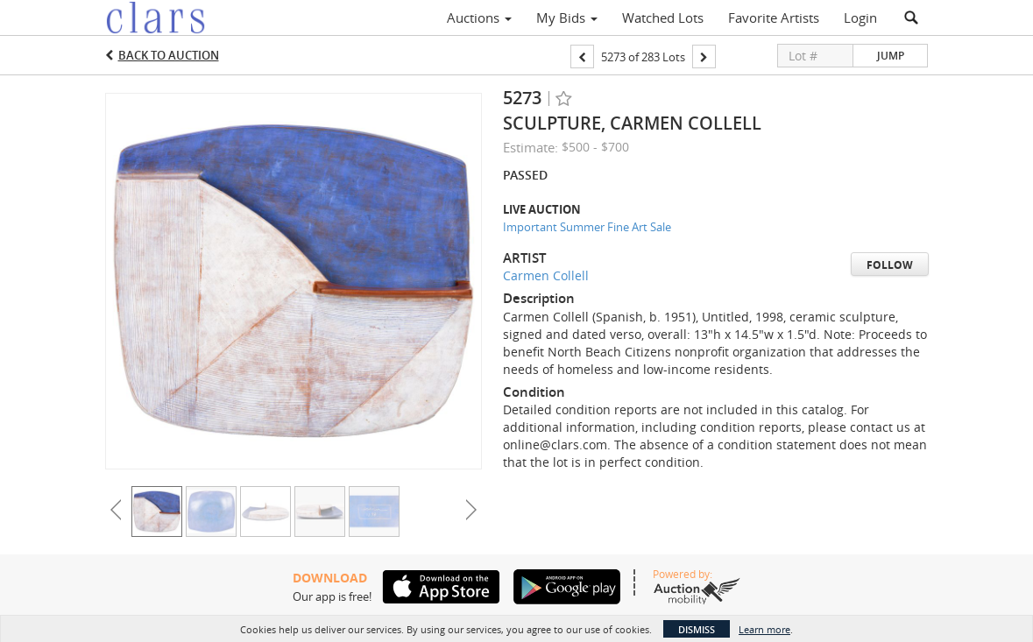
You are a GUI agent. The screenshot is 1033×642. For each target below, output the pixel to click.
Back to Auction (168, 55)
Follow (890, 265)
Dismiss (696, 629)
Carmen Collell (546, 275)
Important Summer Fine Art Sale (587, 227)
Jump (890, 55)
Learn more (764, 629)
